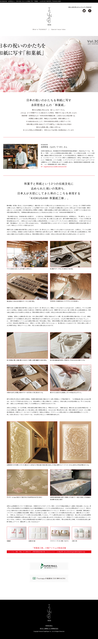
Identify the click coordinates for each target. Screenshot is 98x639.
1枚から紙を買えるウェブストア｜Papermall (79, 7)
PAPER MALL (49, 625)
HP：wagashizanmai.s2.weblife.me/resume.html (54, 166)
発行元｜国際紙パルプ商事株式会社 (49, 628)
